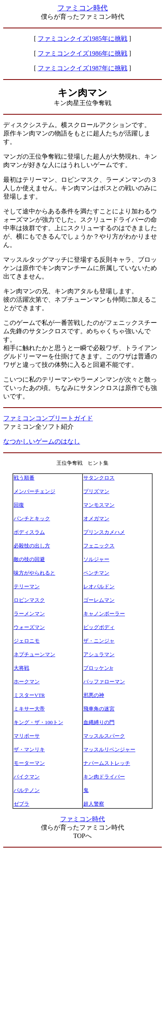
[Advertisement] (82, 936)
